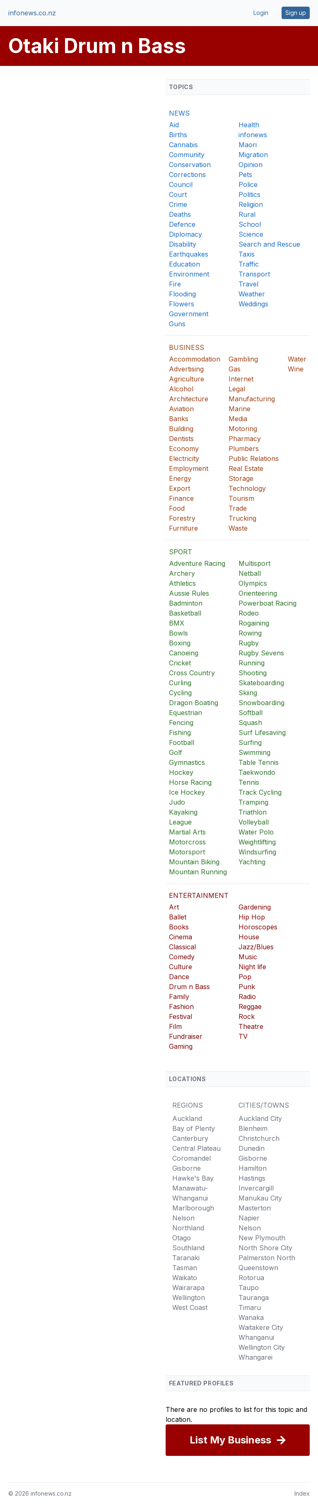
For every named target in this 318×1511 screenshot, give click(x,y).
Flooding (182, 294)
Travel (248, 284)
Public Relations (254, 458)
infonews (252, 135)
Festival (180, 1016)
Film (175, 1026)
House (248, 937)
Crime (178, 204)
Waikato (184, 1277)
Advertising (186, 369)
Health (248, 125)
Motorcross (187, 842)
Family (179, 996)
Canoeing (183, 653)
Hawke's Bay (193, 1178)
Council (181, 184)
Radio (247, 996)
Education (184, 264)
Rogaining (253, 623)
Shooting (252, 673)
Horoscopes (257, 927)
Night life (252, 967)
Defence (182, 224)
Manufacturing (252, 399)
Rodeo (248, 613)
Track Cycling (260, 792)
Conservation (190, 164)
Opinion (250, 164)
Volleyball (253, 822)
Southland (188, 1248)
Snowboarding (261, 703)
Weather (251, 294)
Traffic (248, 264)
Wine (296, 369)
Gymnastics (187, 762)
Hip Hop (251, 917)
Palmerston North (266, 1258)
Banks (178, 419)
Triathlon (252, 812)
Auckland (187, 1118)
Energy (180, 478)
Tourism (241, 498)
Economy (184, 448)
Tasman (184, 1268)
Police (248, 184)
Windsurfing (257, 852)
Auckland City (260, 1118)
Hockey (181, 772)
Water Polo (256, 832)
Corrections (187, 174)
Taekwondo (256, 772)
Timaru (249, 1307)
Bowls (178, 633)
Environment (189, 274)
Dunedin (251, 1148)
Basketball (185, 613)
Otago (181, 1238)
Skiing (247, 693)
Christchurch (258, 1138)
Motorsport (187, 852)
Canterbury (190, 1138)
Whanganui (256, 1337)
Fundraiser (185, 1036)
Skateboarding (261, 683)
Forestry (182, 518)
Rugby (248, 643)
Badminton (185, 603)
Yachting (251, 862)
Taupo (248, 1287)
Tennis (248, 782)
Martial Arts (187, 832)
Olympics (252, 583)
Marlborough (193, 1208)
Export (179, 488)
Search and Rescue (269, 244)
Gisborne (186, 1168)
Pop (244, 977)
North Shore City (265, 1248)
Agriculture (186, 379)
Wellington (188, 1297)
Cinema (180, 937)
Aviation (181, 409)
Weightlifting (257, 842)
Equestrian (185, 712)
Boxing (179, 643)
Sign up (295, 12)
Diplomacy (185, 234)
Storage (241, 478)
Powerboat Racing (267, 603)
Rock (246, 1016)
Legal (237, 389)
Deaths (180, 214)
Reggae (250, 1006)
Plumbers (244, 448)
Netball (249, 573)
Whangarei (255, 1357)
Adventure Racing (197, 563)
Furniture (183, 528)
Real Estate (246, 468)
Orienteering (257, 593)
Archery (182, 573)
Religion (250, 204)
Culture (180, 967)
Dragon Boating (193, 703)
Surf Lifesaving (262, 732)
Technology (247, 488)
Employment (188, 468)
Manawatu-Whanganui (190, 1193)
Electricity (184, 458)
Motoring (243, 428)
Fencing (181, 722)
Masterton (254, 1208)
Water (297, 359)
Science (250, 234)
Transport (254, 274)
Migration (253, 154)
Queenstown (258, 1268)
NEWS (179, 113)
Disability (182, 244)
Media (238, 419)
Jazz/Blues (256, 947)
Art (174, 907)
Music (247, 957)
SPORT (180, 552)
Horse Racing (190, 782)
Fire (175, 284)
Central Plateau (196, 1148)
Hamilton (252, 1168)
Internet (241, 379)
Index (302, 1493)
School (249, 224)
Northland (188, 1228)
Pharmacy (245, 438)
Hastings (251, 1178)
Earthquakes (188, 254)
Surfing (250, 742)
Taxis (246, 254)
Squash (250, 722)
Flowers (181, 304)
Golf (175, 752)
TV (243, 1036)
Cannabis (183, 145)
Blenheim (252, 1128)
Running (251, 663)
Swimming (254, 752)
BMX (176, 623)
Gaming (181, 1046)
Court (178, 194)
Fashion (181, 1006)
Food (177, 508)
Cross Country (192, 673)
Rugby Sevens (261, 653)
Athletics (182, 583)
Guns (177, 324)
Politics (249, 194)
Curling (180, 683)
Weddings (253, 304)
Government (188, 314)
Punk (246, 986)
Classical (182, 947)
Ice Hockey (187, 792)
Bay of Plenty (193, 1128)
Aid (174, 125)
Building (181, 428)
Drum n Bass (189, 986)
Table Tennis (258, 762)
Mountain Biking (194, 862)
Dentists (181, 438)
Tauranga (253, 1297)
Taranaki (186, 1258)
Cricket (180, 663)
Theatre (250, 1026)
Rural (246, 214)
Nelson (183, 1218)
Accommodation (194, 359)
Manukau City (260, 1198)
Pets (245, 174)
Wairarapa (188, 1287)
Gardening (254, 907)
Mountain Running (198, 872)
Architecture (188, 399)
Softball (250, 712)
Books (179, 927)
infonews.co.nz (32, 13)
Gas (235, 369)
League (180, 822)
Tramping (253, 802)
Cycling (180, 693)
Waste (238, 528)
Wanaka (251, 1317)
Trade (238, 508)
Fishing (180, 732)
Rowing (250, 633)
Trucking (242, 518)
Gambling (243, 359)
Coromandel (191, 1158)
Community (187, 154)
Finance (181, 498)
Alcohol (181, 389)
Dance (179, 977)
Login (260, 12)
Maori (247, 145)
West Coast (189, 1307)
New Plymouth (261, 1238)
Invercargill (256, 1188)
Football (181, 742)
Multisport (254, 563)
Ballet (177, 917)
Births (178, 135)
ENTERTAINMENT (199, 895)
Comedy (182, 957)
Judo (177, 802)
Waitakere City (260, 1327)
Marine (240, 409)
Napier (249, 1218)
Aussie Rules (189, 593)
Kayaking (183, 812)
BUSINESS (186, 347)
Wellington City (261, 1347)
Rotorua (251, 1277)
